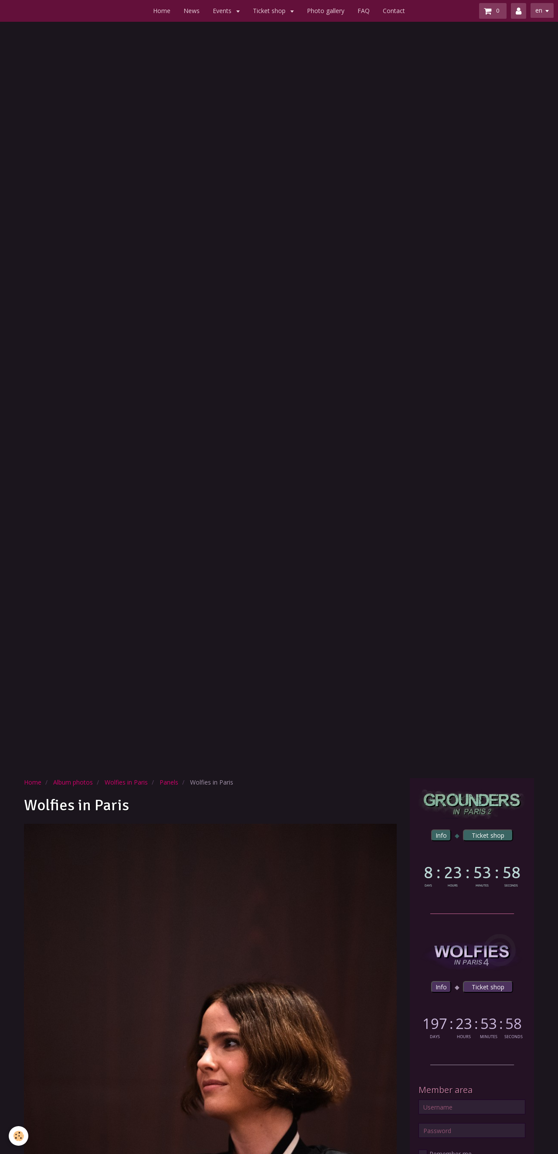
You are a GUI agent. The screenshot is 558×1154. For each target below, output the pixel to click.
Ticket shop (270, 11)
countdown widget (471, 874)
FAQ (363, 11)
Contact (394, 11)
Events (223, 11)
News (192, 11)
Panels (169, 782)
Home (161, 11)
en (538, 10)
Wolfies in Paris (126, 782)
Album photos (73, 782)
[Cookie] (18, 1136)
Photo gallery (325, 11)
